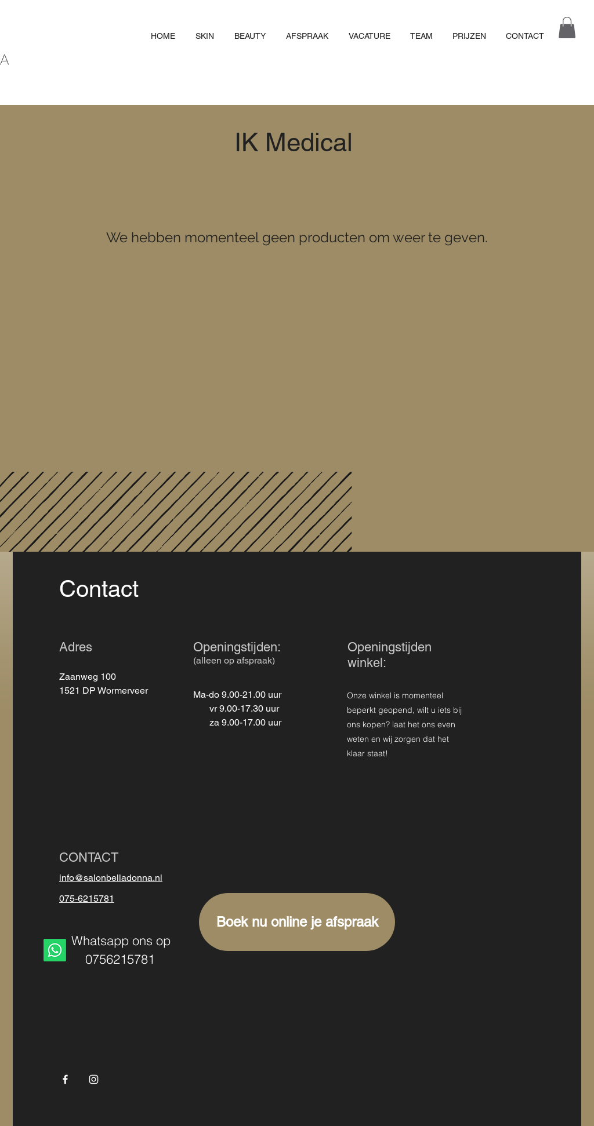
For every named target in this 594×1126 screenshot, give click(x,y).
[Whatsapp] (55, 950)
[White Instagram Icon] (94, 1079)
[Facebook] (65, 1079)
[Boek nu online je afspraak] (297, 922)
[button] (567, 27)
